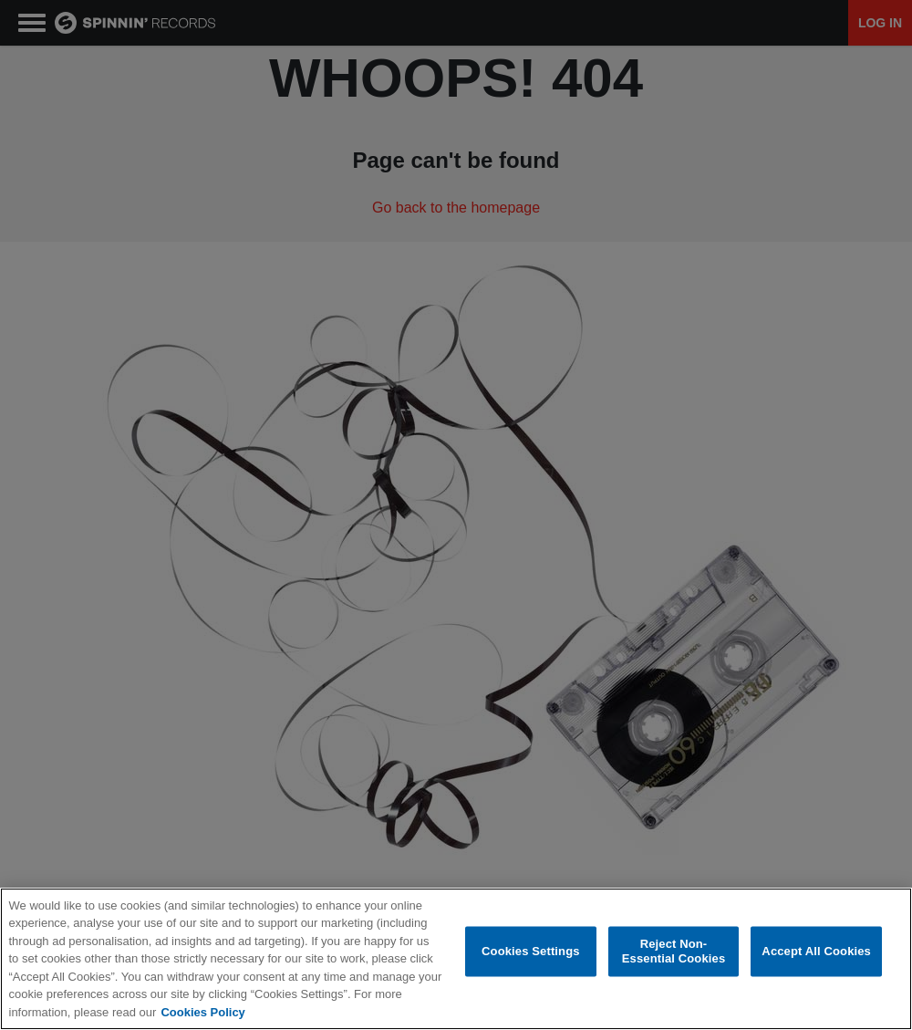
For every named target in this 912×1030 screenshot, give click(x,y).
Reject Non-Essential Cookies (673, 952)
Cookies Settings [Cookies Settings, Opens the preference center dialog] (531, 951)
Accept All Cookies (816, 951)
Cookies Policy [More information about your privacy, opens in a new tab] (202, 1012)
